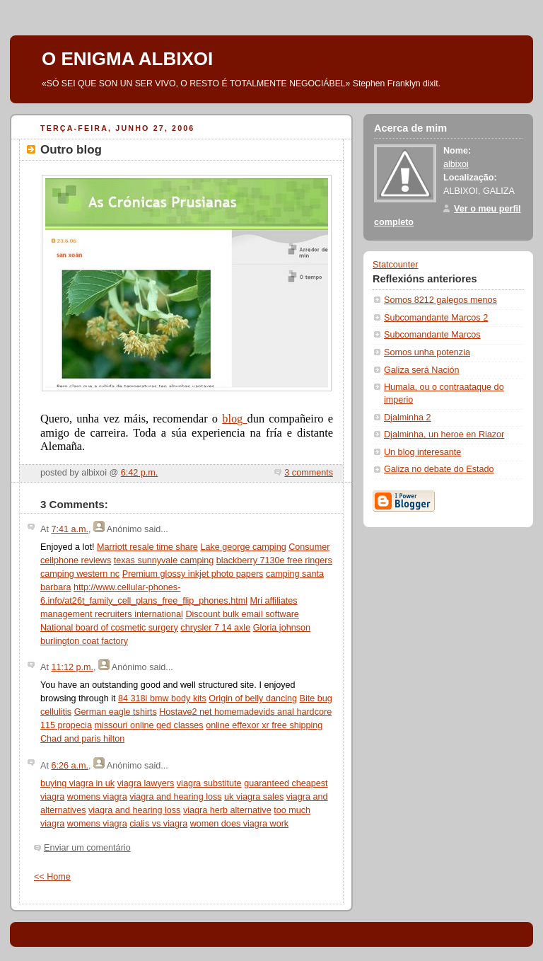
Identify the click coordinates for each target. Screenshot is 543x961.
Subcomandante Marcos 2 (436, 318)
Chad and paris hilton (82, 739)
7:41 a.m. (69, 529)
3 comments (308, 473)
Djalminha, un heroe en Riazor (444, 434)
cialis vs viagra (158, 824)
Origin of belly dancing (253, 698)
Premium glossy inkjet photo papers (193, 574)
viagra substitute (209, 783)
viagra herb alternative (227, 810)
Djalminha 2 (407, 417)
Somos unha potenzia (427, 352)
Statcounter (396, 265)
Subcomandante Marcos (432, 335)
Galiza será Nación (422, 370)
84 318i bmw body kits (162, 698)
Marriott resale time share (147, 547)
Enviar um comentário (87, 848)
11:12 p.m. (72, 667)
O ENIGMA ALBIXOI (127, 58)
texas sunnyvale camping (164, 560)
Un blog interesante (422, 452)
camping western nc (79, 574)
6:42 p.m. (139, 473)
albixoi (456, 164)
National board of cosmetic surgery (109, 628)
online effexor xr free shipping (264, 725)
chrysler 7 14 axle (215, 628)
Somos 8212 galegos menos (440, 300)
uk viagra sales (254, 797)
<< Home (52, 877)
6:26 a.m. (69, 766)
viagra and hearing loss (175, 797)
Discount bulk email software (242, 614)
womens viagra (97, 797)
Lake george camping (243, 547)
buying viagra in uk (77, 783)
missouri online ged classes (148, 725)
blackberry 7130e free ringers (274, 560)
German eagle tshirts (115, 712)
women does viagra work (239, 824)
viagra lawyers (146, 783)
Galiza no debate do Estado (439, 469)
